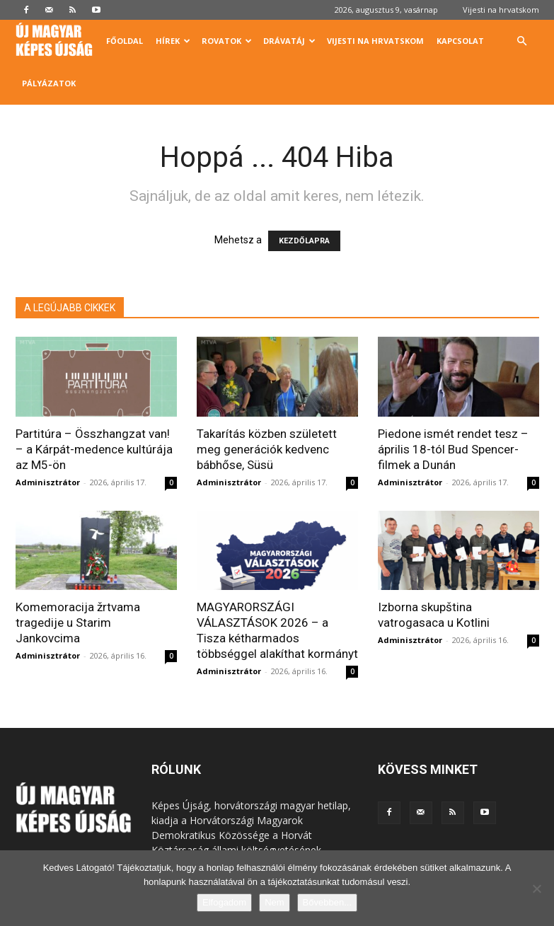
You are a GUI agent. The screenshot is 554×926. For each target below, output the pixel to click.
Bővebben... (327, 902)
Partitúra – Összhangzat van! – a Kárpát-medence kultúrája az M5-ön (94, 449)
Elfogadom (224, 902)
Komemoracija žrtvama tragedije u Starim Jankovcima (78, 622)
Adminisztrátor (48, 482)
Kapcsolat (460, 40)
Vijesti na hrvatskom (501, 9)
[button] (522, 41)
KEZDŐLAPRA (304, 240)
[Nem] (536, 888)
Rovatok (227, 40)
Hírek (173, 40)
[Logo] (58, 41)
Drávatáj (289, 40)
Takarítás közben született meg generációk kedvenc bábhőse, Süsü (267, 449)
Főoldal (124, 40)
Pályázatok (49, 83)
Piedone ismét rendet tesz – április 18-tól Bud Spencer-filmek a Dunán (453, 449)
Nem (274, 902)
